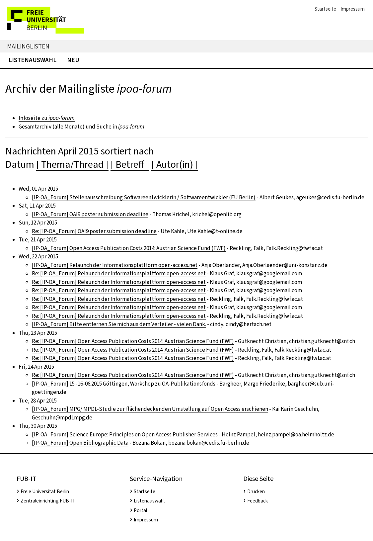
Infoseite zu (47, 118)
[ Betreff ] (130, 164)
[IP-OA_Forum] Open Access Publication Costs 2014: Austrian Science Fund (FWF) (129, 248)
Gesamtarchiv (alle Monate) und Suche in (81, 127)
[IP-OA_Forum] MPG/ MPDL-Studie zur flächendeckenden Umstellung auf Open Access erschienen (150, 409)
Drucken (256, 491)
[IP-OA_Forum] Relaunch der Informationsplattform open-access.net (114, 265)
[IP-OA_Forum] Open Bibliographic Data (80, 443)
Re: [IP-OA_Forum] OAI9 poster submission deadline (94, 231)
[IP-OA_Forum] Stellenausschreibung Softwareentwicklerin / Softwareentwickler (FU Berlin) (144, 197)
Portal (140, 510)
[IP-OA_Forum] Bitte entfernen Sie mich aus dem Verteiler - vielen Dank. (119, 324)
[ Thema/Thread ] (72, 164)
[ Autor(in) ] (174, 164)
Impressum (352, 9)
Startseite (325, 9)
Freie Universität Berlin (45, 491)
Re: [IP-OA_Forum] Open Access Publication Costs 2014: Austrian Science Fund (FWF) (133, 341)
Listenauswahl (32, 60)
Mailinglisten (28, 46)
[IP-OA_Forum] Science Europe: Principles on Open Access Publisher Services (125, 434)
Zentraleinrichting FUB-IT (48, 500)
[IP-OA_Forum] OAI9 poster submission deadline (90, 214)
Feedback (257, 500)
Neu (73, 60)
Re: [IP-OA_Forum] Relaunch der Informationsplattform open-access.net (119, 273)
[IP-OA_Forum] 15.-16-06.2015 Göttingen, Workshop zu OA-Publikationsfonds (123, 384)
